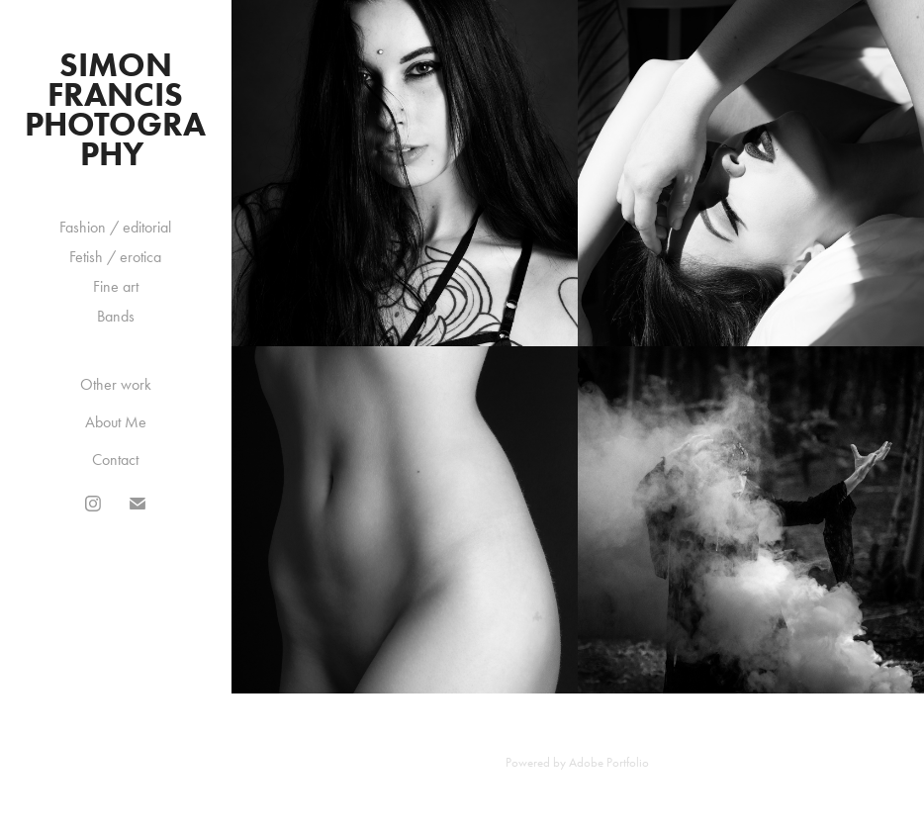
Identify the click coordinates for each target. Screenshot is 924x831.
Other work (115, 384)
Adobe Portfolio (609, 762)
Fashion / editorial (115, 227)
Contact (115, 459)
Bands (116, 316)
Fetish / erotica (115, 256)
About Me (115, 422)
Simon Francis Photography (115, 109)
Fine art (116, 286)
